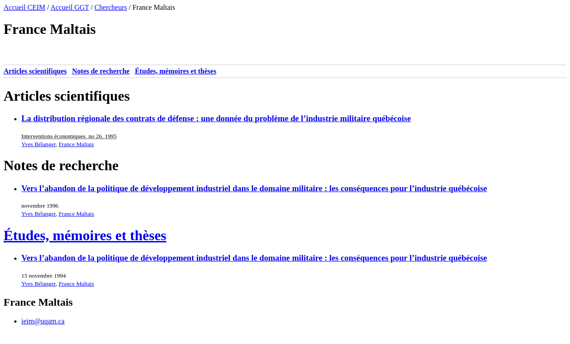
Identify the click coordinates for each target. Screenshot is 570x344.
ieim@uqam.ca (43, 321)
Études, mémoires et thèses (175, 71)
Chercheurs (110, 7)
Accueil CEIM (24, 7)
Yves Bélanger (38, 144)
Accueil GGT (69, 7)
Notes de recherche (101, 71)
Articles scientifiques (35, 71)
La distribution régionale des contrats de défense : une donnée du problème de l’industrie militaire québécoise (216, 118)
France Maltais (76, 144)
